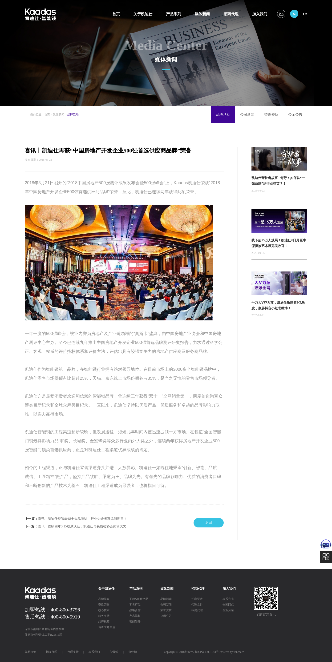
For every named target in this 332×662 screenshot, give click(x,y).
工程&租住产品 (138, 599)
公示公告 (295, 114)
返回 (208, 522)
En (305, 14)
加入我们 (259, 14)
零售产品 (135, 604)
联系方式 (228, 599)
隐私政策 (30, 652)
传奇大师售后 (106, 627)
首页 (116, 14)
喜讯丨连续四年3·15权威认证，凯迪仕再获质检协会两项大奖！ (84, 526)
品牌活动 (223, 114)
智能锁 (114, 652)
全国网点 (228, 604)
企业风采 (228, 610)
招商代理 (231, 14)
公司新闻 (247, 114)
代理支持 (197, 604)
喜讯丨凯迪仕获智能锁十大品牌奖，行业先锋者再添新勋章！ (82, 519)
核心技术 (103, 610)
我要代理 (197, 610)
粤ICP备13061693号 (206, 652)
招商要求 (197, 599)
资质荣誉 (103, 604)
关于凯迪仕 (143, 14)
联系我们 (94, 652)
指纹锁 (132, 652)
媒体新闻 (202, 14)
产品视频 (135, 616)
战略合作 (135, 610)
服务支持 (103, 616)
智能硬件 (135, 621)
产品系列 (173, 14)
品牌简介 (103, 599)
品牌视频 (103, 621)
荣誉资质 (271, 114)
